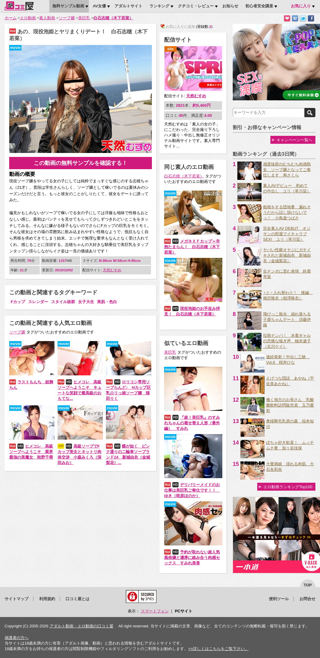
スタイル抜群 (63, 301)
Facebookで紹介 (310, 18)
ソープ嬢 (67, 18)
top (308, 585)
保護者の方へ (16, 637)
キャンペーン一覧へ (294, 140)
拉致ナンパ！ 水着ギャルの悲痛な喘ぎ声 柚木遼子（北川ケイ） (287, 341)
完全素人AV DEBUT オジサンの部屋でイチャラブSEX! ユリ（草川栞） (287, 234)
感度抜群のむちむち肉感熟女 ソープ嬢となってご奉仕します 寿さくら (287, 169)
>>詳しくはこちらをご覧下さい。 (218, 648)
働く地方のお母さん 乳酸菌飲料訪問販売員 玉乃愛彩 (290, 405)
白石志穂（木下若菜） (113, 18)
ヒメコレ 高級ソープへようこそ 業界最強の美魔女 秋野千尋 (31, 451)
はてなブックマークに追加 (295, 18)
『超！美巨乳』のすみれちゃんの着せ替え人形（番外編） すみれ (192, 423)
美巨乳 (84, 18)
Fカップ (18, 301)
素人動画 (47, 18)
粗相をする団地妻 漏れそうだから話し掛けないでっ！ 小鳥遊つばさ (287, 212)
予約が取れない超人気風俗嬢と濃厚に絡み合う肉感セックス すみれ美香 (192, 557)
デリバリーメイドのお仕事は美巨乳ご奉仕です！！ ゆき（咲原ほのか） (192, 490)
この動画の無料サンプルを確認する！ (80, 163)
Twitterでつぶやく (303, 18)
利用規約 (47, 599)
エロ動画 (28, 18)
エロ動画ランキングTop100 (287, 487)
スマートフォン (155, 611)
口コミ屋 (19, 5)
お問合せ (307, 599)
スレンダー (38, 301)
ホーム (11, 18)
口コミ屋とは (77, 599)
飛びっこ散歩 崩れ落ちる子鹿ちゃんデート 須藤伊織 (287, 319)
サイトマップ (16, 599)
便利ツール (279, 599)
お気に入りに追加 (287, 18)
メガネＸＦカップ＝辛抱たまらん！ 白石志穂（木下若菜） (192, 247)
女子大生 (86, 301)
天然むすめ (112, 270)
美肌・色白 (107, 301)
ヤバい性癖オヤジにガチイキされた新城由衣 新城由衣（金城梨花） (287, 255)
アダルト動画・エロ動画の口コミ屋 (81, 626)
